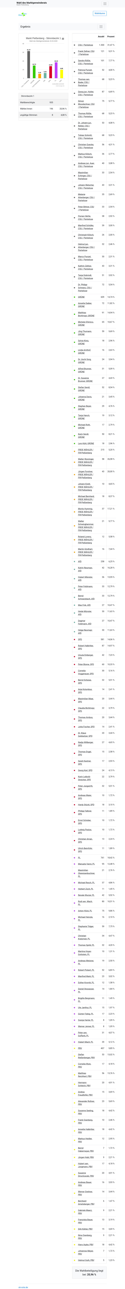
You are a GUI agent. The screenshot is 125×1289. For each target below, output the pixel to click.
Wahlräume (100, 13)
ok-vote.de (23, 1287)
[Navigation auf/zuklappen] (105, 3)
